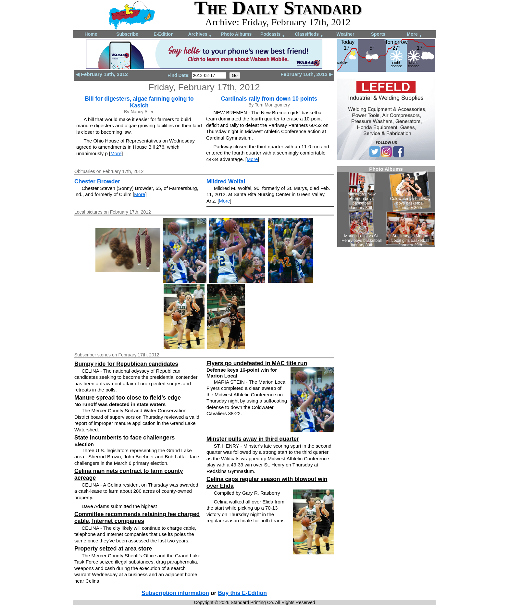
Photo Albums (236, 34)
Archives (200, 34)
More (414, 34)
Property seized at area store (113, 548)
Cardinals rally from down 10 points (269, 98)
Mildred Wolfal (225, 181)
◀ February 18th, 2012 (102, 74)
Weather (345, 34)
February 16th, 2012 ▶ (306, 74)
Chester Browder (97, 181)
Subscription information (175, 593)
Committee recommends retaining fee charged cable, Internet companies (137, 517)
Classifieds (309, 34)
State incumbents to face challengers (124, 437)
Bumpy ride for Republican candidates (126, 364)
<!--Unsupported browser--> (386, 206)
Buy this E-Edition (242, 593)
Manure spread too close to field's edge (127, 397)
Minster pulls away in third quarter (252, 439)
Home (91, 34)
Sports (378, 34)
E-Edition (163, 34)
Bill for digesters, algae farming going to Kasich (139, 102)
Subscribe (127, 34)
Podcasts (272, 34)
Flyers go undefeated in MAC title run (256, 363)
